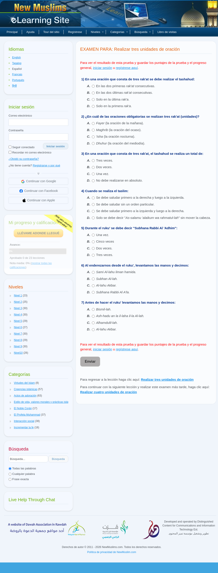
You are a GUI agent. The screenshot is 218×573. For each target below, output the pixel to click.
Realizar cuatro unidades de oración (108, 392)
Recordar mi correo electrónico (30, 152)
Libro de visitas (167, 32)
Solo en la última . (112, 99)
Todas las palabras (22, 468)
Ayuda (30, 32)
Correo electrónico (20, 115)
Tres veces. (104, 160)
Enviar (90, 361)
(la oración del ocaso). (118, 130)
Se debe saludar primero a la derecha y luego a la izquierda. (140, 197)
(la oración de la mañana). (120, 123)
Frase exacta (19, 479)
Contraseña (16, 130)
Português (18, 80)
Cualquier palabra (22, 474)
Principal (12, 32)
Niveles (97, 32)
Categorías (119, 32)
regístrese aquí (127, 68)
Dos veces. (104, 167)
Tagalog (16, 63)
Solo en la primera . (114, 106)
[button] (10, 295)
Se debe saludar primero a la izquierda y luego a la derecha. (140, 211)
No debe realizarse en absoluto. (119, 180)
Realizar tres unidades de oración (167, 379)
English (16, 57)
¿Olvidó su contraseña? (24, 158)
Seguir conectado (22, 147)
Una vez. (102, 174)
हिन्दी (14, 85)
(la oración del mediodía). (120, 143)
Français (17, 74)
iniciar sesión (102, 68)
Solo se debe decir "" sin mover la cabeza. (153, 218)
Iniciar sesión (55, 146)
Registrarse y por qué (46, 165)
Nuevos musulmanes (41, 15)
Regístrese (75, 32)
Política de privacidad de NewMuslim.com (111, 552)
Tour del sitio (51, 32)
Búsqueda (143, 32)
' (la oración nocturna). (115, 136)
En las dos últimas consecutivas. (124, 92)
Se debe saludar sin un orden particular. (125, 204)
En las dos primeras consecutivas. (125, 86)
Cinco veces (105, 241)
